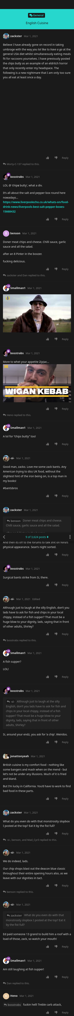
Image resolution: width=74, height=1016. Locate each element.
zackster (16, 383)
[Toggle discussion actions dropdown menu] (70, 4)
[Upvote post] (48, 22)
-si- (13, 169)
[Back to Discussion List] (4, 4)
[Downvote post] (56, 22)
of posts (36, 4)
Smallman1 (15, 651)
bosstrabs (14, 472)
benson (13, 691)
